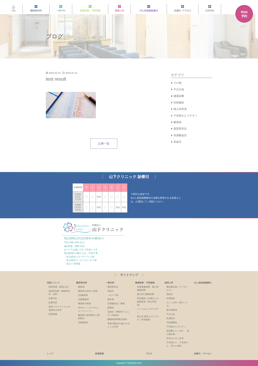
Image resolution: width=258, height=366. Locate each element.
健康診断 (178, 96)
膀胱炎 (110, 307)
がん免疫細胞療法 (202, 282)
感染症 (169, 294)
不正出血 (178, 89)
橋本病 (110, 299)
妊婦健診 (178, 102)
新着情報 (99, 353)
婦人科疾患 (180, 109)
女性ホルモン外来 (175, 338)
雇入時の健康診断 (145, 294)
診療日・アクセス (202, 353)
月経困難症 (171, 322)
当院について (53, 282)
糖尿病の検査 (84, 303)
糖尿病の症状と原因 (87, 291)
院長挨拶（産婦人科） (59, 287)
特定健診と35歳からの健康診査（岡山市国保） (148, 301)
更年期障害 (171, 310)
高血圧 (177, 141)
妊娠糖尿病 (83, 299)
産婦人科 (169, 282)
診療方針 (53, 298)
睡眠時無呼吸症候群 (117, 319)
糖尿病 (177, 122)
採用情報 (53, 314)
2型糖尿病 (83, 295)
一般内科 (110, 282)
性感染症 (170, 318)
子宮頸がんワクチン (185, 115)
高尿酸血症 (180, 135)
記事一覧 (103, 143)
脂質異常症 (180, 128)
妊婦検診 (170, 298)
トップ (50, 353)
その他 (177, 82)
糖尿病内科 (81, 282)
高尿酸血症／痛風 (116, 303)
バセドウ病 (112, 295)
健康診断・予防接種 (145, 282)
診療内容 (53, 302)
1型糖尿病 (83, 322)
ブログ (149, 353)
